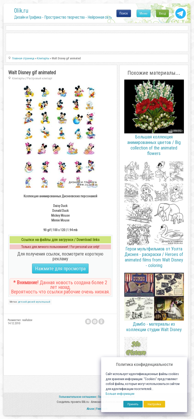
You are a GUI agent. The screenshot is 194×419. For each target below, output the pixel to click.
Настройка (154, 404)
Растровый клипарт (39, 78)
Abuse (90, 408)
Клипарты (18, 78)
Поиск (123, 13)
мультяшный (43, 301)
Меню (143, 13)
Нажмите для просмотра (60, 268)
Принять (133, 404)
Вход (162, 13)
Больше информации (120, 394)
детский (22, 301)
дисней (31, 301)
